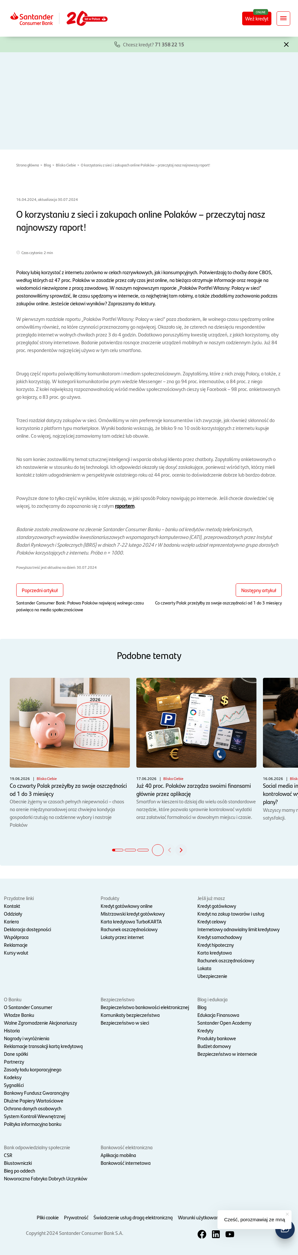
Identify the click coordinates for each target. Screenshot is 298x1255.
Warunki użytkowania (200, 1217)
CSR (8, 1155)
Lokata (204, 968)
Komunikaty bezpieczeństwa (130, 1014)
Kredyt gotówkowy (216, 905)
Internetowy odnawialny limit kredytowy (238, 929)
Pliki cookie (48, 1217)
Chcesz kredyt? (153, 44)
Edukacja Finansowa (218, 1014)
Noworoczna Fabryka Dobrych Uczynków (45, 1178)
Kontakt (12, 905)
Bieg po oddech (19, 1170)
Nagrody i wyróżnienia (26, 1038)
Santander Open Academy (224, 1022)
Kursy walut (16, 952)
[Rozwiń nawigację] (283, 18)
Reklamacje (16, 944)
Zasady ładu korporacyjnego (32, 1069)
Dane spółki (16, 1053)
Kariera (11, 921)
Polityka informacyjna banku (32, 1123)
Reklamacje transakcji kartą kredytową (43, 1046)
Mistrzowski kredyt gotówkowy (133, 913)
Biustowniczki (18, 1162)
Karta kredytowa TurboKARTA (131, 921)
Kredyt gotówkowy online (127, 905)
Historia (12, 1030)
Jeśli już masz (211, 898)
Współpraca (16, 937)
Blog (47, 165)
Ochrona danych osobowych (32, 1108)
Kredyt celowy (211, 921)
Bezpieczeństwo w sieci (125, 1022)
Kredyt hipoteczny (215, 944)
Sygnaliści (14, 1085)
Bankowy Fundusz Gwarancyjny (36, 1092)
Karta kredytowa (214, 952)
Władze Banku (19, 1014)
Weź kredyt (256, 18)
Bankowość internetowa (126, 1162)
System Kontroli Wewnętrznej (34, 1116)
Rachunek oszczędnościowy (129, 929)
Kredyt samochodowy (219, 937)
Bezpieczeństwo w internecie (227, 1053)
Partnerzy (14, 1061)
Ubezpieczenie (212, 976)
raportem (124, 505)
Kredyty (205, 1030)
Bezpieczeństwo (117, 999)
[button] (286, 43)
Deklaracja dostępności (27, 929)
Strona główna (27, 165)
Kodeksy (12, 1077)
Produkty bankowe (216, 1038)
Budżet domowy (214, 1046)
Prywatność (76, 1217)
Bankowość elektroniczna (127, 1147)
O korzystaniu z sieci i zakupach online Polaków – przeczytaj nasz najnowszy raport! (145, 165)
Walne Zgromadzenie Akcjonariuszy (40, 1022)
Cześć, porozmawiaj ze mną (254, 1219)
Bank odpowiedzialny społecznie (37, 1147)
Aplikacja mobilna (118, 1155)
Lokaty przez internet (122, 937)
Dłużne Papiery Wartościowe (33, 1100)
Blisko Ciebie (66, 165)
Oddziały (13, 913)
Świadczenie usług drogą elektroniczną (133, 1217)
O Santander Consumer (28, 1007)
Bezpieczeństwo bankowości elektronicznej (145, 1007)
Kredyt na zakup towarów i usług (230, 913)
